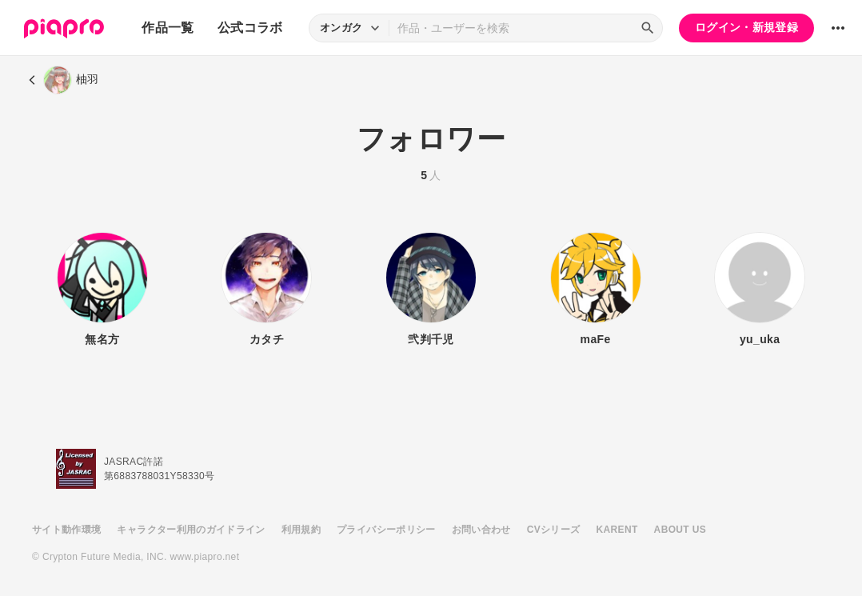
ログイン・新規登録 (746, 27)
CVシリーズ (554, 529)
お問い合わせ (481, 529)
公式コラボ (250, 27)
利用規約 (301, 529)
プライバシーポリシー (386, 529)
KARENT (617, 529)
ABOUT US (680, 529)
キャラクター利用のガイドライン (191, 529)
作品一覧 (168, 27)
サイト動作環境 (66, 529)
